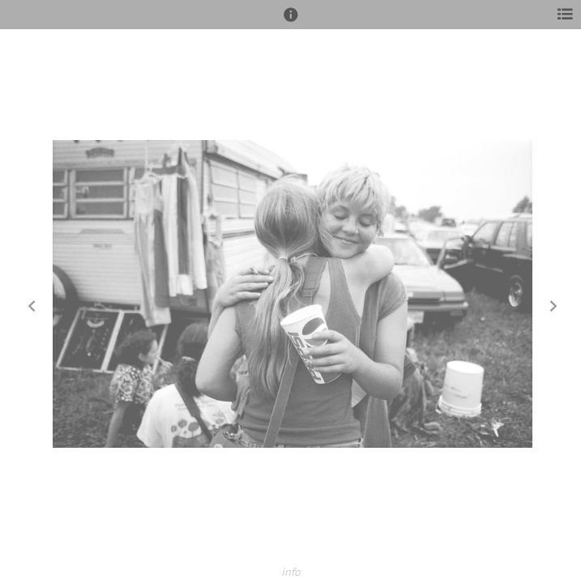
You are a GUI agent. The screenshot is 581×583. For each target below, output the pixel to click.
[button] (290, 21)
